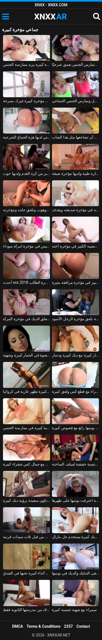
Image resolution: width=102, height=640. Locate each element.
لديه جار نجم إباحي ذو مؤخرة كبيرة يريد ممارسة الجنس (26, 64)
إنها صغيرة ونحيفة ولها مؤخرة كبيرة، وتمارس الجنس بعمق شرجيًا (75, 64)
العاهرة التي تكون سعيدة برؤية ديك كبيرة (26, 500)
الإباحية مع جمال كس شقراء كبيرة (26, 464)
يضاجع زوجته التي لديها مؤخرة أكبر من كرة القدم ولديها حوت (26, 173)
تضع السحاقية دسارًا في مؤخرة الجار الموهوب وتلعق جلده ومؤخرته (26, 210)
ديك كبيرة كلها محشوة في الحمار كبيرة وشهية (26, 355)
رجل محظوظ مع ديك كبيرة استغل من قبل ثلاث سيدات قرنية (26, 537)
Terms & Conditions (43, 626)
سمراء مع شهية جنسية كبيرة (74, 609)
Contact (83, 626)
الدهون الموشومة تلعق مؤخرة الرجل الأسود (75, 319)
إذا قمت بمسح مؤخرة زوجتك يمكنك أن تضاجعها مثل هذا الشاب (75, 137)
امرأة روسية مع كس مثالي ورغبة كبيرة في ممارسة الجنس (26, 428)
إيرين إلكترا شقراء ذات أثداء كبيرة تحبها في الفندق (26, 573)
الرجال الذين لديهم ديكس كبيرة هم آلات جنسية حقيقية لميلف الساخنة (75, 464)
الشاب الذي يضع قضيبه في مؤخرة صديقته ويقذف (75, 210)
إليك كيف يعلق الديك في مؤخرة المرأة (26, 319)
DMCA (17, 626)
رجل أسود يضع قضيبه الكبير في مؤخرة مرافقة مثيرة (75, 282)
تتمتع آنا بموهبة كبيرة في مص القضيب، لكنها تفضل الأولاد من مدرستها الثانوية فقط (26, 609)
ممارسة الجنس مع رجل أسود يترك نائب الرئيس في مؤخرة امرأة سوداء (26, 246)
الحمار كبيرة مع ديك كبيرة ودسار (75, 355)
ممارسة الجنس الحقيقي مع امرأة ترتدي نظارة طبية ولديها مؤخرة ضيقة (75, 173)
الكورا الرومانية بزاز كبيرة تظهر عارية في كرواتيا (26, 391)
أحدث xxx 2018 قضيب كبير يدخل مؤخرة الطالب (26, 282)
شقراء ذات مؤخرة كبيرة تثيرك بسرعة (26, 101)
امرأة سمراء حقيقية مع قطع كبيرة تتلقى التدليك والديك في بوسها (75, 573)
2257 (68, 626)
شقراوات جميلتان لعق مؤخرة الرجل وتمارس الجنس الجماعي (75, 101)
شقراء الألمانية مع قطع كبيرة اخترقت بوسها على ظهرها (75, 500)
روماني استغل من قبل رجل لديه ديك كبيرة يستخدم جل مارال (75, 537)
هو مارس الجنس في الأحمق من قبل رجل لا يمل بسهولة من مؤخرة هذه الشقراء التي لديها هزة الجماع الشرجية (26, 137)
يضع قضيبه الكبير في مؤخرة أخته (75, 246)
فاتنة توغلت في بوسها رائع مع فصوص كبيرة (75, 428)
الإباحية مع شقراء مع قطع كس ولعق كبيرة (75, 391)
